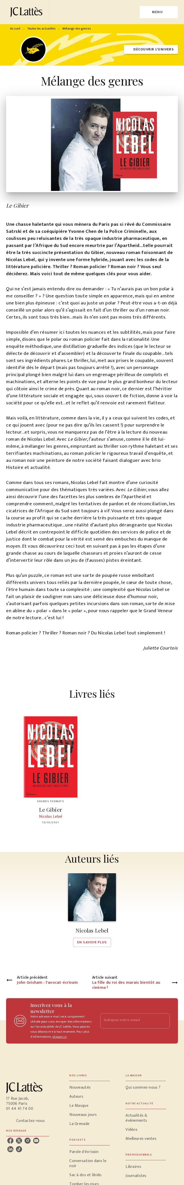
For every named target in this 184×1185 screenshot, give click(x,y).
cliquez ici (59, 1036)
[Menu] (159, 12)
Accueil (15, 28)
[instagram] (27, 1140)
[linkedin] (10, 1149)
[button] (151, 49)
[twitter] (19, 1140)
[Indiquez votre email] (128, 1020)
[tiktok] (19, 1149)
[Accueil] (27, 12)
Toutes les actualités (41, 28)
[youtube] (36, 1140)
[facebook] (10, 1140)
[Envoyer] (164, 1021)
